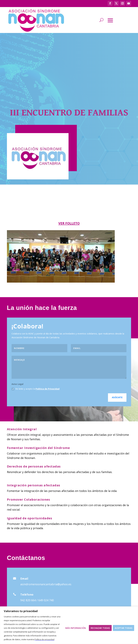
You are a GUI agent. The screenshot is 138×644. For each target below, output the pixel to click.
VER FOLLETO (69, 223)
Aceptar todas (123, 628)
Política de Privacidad (47, 388)
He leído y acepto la (35, 388)
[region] (69, 625)
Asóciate (117, 397)
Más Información (75, 628)
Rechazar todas (100, 628)
